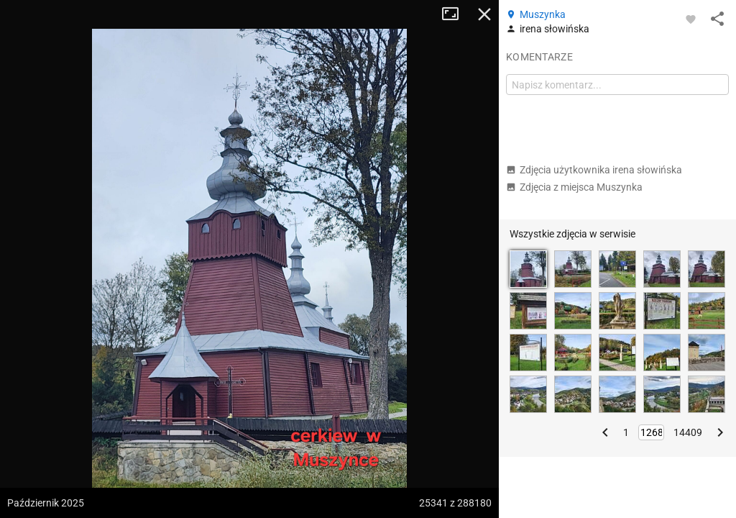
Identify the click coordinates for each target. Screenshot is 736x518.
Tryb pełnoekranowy (455, 14)
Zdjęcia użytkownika (594, 170)
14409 (687, 432)
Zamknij (484, 14)
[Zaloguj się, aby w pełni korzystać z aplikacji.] (690, 18)
